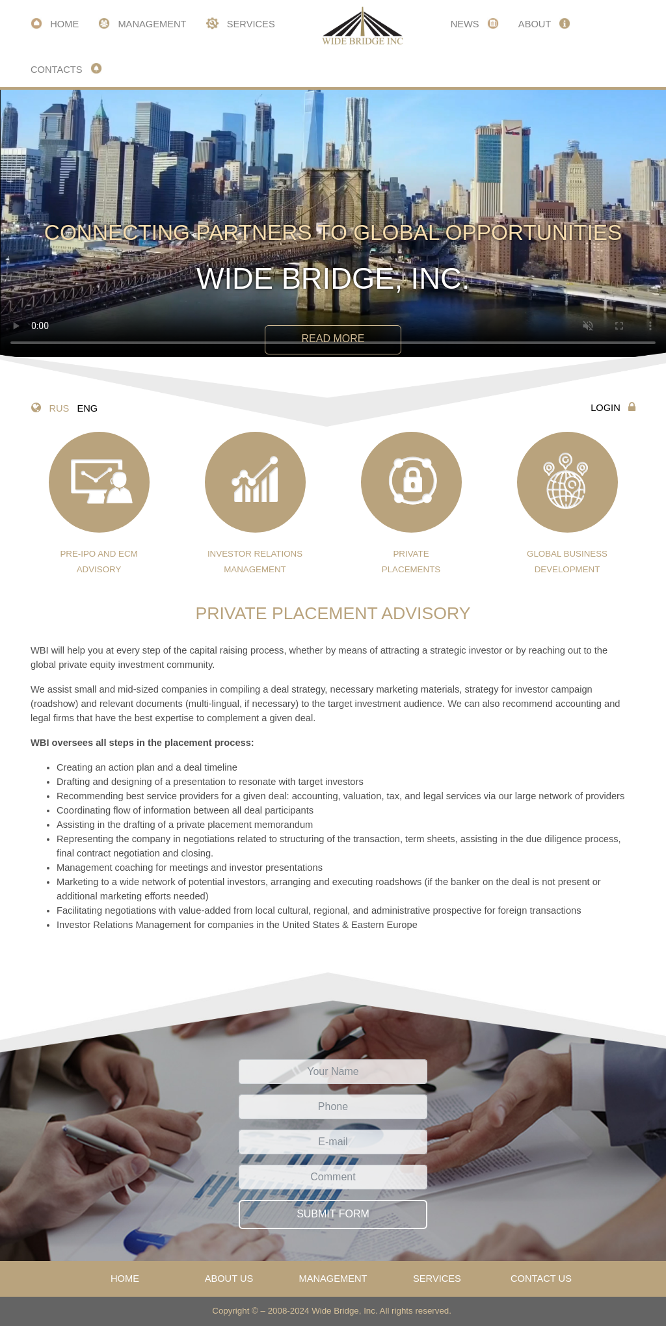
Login (613, 408)
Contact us (541, 1278)
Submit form (333, 1213)
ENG (87, 408)
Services (240, 23)
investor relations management (255, 503)
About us (229, 1278)
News (475, 23)
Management (142, 23)
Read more (333, 338)
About (544, 23)
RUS (59, 408)
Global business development (567, 503)
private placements (411, 503)
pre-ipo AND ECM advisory (99, 503)
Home (55, 23)
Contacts (66, 68)
